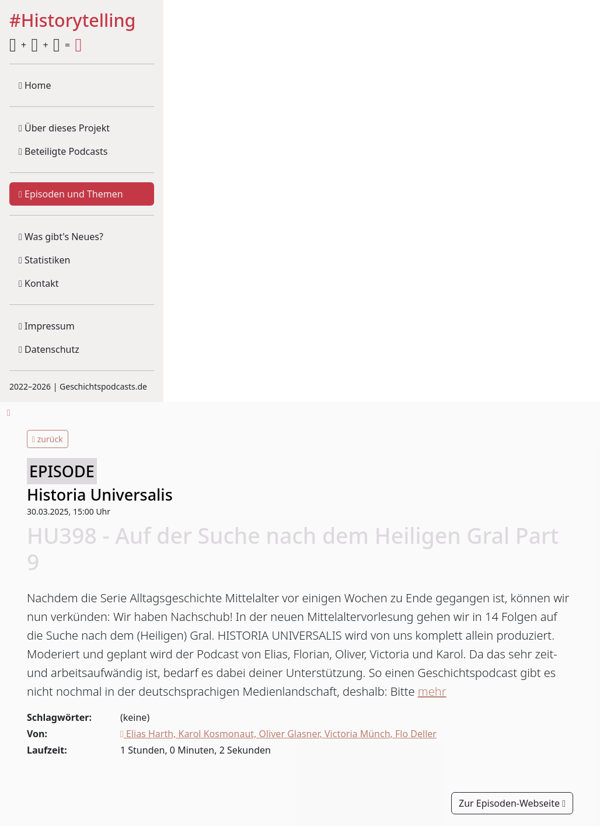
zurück (47, 439)
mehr (432, 691)
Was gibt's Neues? (61, 236)
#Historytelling (72, 20)
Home (35, 85)
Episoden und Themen (71, 194)
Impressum (47, 326)
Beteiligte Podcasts (63, 151)
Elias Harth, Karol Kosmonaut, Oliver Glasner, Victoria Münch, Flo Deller (278, 733)
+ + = (45, 45)
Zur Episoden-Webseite (512, 803)
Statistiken (44, 260)
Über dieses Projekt (64, 128)
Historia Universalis (100, 494)
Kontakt (39, 283)
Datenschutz (49, 349)
